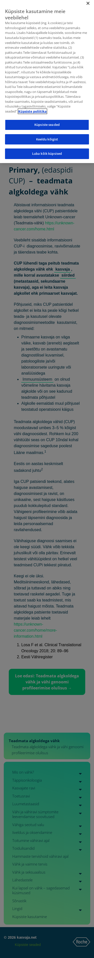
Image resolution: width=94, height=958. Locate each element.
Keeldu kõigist (47, 135)
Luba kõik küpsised (47, 149)
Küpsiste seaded (47, 120)
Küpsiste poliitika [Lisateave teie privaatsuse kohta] (32, 107)
